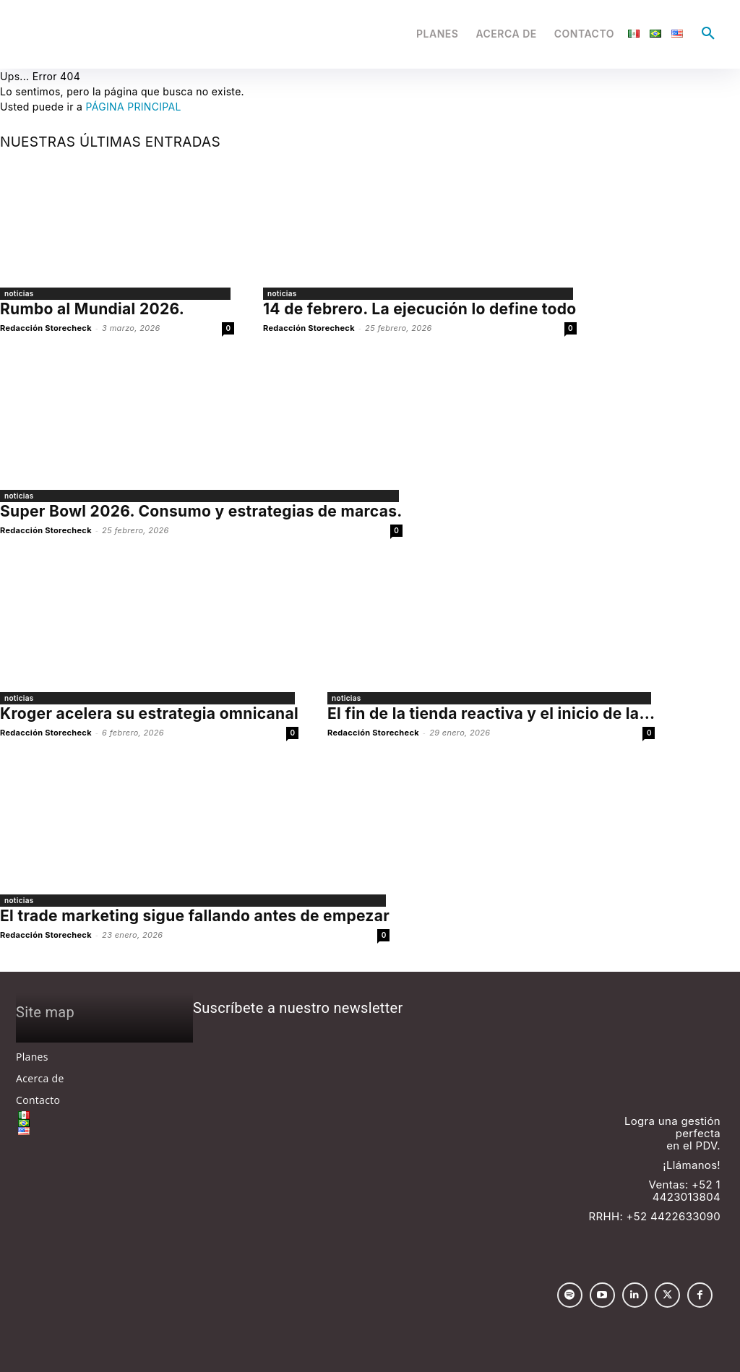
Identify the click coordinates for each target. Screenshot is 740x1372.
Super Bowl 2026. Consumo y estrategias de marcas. (201, 511)
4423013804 (686, 1197)
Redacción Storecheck (46, 328)
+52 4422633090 (673, 1216)
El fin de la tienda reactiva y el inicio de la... (491, 713)
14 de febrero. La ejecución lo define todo (420, 309)
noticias (19, 293)
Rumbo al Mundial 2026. (92, 309)
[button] (708, 34)
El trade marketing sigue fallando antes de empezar (195, 916)
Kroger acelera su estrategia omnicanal (149, 713)
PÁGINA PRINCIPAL (133, 106)
